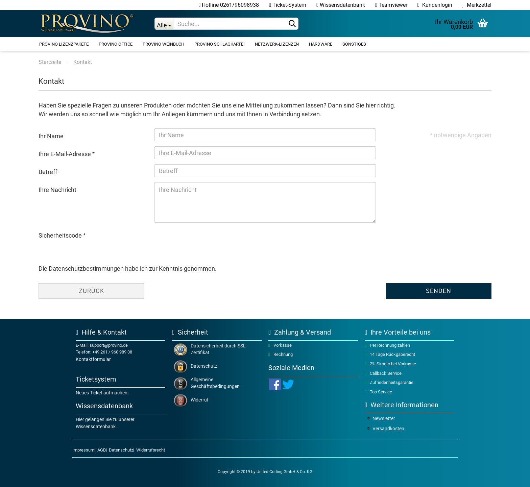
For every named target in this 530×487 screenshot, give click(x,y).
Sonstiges (354, 44)
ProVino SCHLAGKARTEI (219, 44)
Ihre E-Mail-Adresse (65, 153)
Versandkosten (388, 428)
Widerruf (200, 400)
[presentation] (205, 241)
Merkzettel (476, 5)
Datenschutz (204, 366)
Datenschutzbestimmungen (86, 268)
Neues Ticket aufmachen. (102, 392)
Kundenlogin (434, 5)
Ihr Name (51, 136)
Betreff (48, 171)
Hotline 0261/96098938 (228, 5)
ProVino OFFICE (115, 44)
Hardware (320, 44)
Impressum (83, 450)
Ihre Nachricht (57, 189)
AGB (101, 450)
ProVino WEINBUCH (163, 44)
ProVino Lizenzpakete (64, 44)
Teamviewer (391, 5)
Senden (438, 290)
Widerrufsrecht (150, 450)
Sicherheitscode (61, 235)
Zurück (91, 290)
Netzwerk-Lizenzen (277, 44)
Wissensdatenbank (340, 5)
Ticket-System (287, 5)
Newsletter (383, 418)
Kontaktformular (93, 359)
